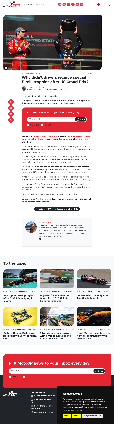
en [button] (100, 4)
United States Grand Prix (45, 136)
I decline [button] (76, 416)
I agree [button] (66, 416)
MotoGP (40, 4)
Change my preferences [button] (92, 416)
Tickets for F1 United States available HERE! (56, 209)
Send (81, 119)
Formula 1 (28, 4)
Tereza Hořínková (35, 87)
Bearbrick (59, 169)
